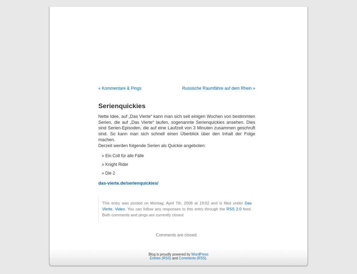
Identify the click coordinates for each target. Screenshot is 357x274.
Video (120, 209)
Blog (178, 39)
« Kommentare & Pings (119, 88)
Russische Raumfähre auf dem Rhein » (218, 88)
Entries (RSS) (160, 258)
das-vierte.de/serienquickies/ (128, 183)
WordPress (199, 254)
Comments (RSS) (192, 258)
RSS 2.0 (234, 209)
